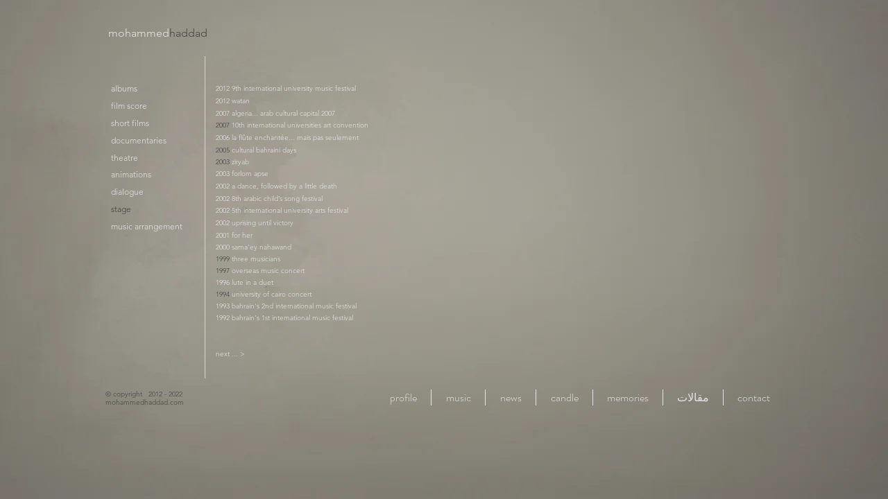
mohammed (157, 33)
